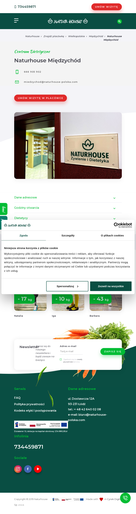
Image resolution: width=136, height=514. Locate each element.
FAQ (17, 398)
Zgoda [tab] (24, 235)
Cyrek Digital (114, 499)
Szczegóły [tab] (67, 235)
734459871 (24, 7)
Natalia (18, 315)
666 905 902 (27, 71)
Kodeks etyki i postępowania (35, 410)
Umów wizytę (106, 6)
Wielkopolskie (76, 36)
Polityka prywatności (29, 404)
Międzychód (96, 36)
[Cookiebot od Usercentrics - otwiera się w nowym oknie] (116, 225)
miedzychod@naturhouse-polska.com (51, 81)
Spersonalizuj (67, 286)
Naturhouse (32, 36)
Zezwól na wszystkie (111, 286)
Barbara (95, 315)
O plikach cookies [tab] (112, 235)
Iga (54, 315)
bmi (4, 209)
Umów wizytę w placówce (40, 98)
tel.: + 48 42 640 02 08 (84, 409)
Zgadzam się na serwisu (72, 360)
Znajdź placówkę (54, 36)
